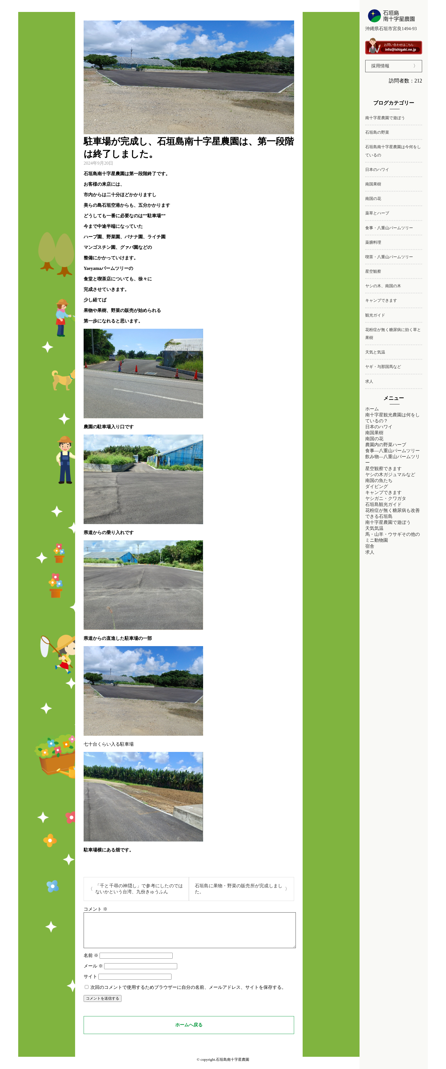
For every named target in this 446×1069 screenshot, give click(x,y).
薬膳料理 (373, 242)
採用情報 (380, 65)
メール (93, 972)
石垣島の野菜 (377, 132)
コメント (96, 909)
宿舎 (369, 546)
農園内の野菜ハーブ (385, 444)
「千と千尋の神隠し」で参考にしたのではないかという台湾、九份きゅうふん (139, 888)
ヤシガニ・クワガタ (385, 498)
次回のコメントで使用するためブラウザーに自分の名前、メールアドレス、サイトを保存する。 (188, 994)
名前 (91, 962)
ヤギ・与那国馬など (383, 367)
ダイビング (376, 486)
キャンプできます (381, 300)
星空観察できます (383, 468)
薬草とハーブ (377, 213)
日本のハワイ (377, 170)
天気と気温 (375, 352)
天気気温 (374, 528)
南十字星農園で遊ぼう (385, 118)
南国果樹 (373, 184)
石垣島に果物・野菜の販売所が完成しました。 (238, 888)
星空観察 (373, 271)
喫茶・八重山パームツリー (389, 257)
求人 (369, 381)
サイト (90, 983)
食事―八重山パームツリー (392, 450)
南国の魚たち (379, 480)
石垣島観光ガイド (383, 504)
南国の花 (373, 199)
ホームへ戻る (189, 1031)
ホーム (372, 408)
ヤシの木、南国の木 (383, 286)
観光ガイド (375, 315)
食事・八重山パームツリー (389, 228)
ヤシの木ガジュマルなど (390, 474)
